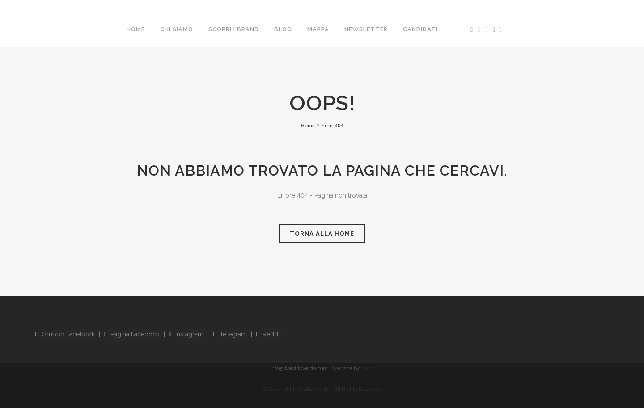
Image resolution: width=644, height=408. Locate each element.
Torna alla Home (322, 233)
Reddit (268, 334)
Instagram (186, 334)
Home (308, 125)
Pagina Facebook (132, 334)
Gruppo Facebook (65, 334)
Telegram (229, 334)
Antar (367, 368)
